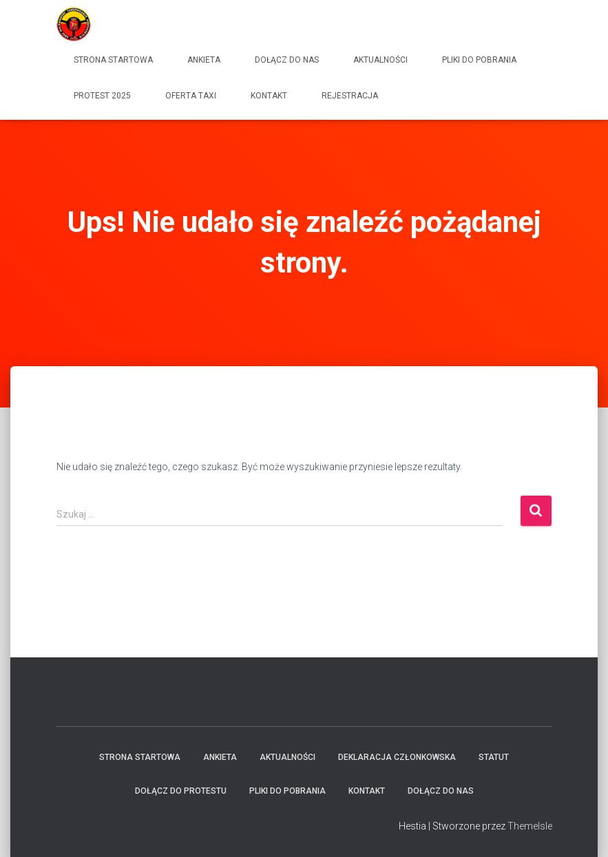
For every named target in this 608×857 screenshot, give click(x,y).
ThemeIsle (529, 826)
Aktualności (380, 60)
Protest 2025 (102, 95)
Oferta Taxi (190, 95)
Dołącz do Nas (287, 60)
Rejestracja (350, 95)
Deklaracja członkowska (397, 757)
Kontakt (269, 95)
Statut (494, 757)
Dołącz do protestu (181, 791)
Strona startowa (113, 60)
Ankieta (203, 60)
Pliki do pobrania (479, 60)
